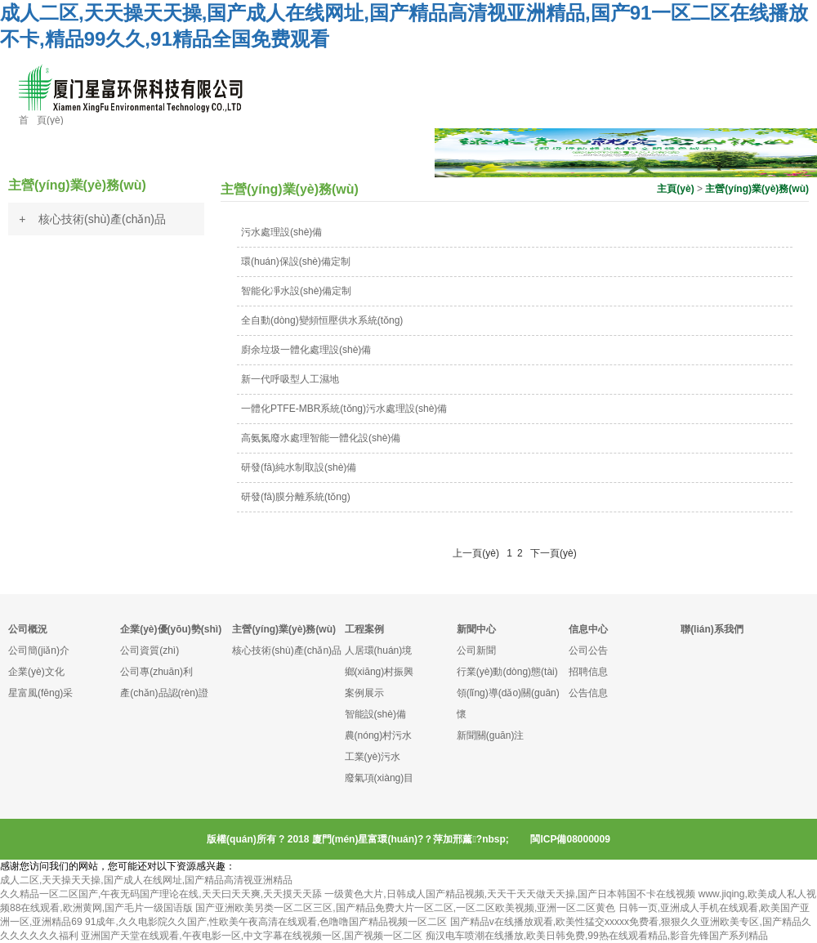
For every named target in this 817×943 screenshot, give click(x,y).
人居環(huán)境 (379, 650)
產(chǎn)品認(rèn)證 (164, 693)
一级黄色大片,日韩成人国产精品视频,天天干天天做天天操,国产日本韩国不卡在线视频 (509, 894)
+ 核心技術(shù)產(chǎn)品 (92, 219)
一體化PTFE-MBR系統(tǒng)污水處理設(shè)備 (344, 408)
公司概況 (27, 629)
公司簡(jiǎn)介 (38, 650)
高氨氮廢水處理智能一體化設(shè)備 (320, 438)
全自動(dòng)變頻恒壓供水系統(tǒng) (322, 320)
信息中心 (588, 629)
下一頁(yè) (553, 553)
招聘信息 (588, 671)
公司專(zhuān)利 (156, 671)
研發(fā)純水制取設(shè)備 (298, 467)
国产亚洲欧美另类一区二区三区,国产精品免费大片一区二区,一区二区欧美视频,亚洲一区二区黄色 (405, 908)
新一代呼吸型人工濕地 (290, 379)
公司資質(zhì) (149, 650)
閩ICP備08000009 (569, 839)
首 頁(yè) (41, 120)
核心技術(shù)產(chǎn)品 (287, 650)
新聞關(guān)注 (491, 735)
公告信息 (588, 693)
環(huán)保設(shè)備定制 (295, 261)
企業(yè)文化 (36, 671)
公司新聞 (476, 650)
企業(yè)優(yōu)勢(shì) (170, 629)
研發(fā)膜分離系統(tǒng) (295, 497)
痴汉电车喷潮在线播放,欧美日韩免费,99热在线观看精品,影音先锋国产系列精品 (597, 935)
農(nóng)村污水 (379, 735)
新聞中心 (476, 629)
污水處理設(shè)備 (281, 232)
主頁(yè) (675, 188)
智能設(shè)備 (375, 714)
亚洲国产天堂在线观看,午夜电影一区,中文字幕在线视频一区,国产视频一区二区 (251, 935)
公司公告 (588, 650)
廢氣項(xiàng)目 (379, 778)
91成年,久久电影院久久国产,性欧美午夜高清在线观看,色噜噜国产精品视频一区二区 (266, 921)
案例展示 (364, 693)
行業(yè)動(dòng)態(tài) (507, 671)
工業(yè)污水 (373, 756)
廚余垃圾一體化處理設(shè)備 (306, 349)
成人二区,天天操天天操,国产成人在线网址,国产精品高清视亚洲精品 (146, 880)
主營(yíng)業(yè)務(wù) (757, 188)
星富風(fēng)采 (40, 693)
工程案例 (364, 629)
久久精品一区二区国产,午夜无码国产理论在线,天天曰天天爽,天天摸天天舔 (161, 894)
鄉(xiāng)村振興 (379, 671)
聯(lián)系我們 (712, 629)
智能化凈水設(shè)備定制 (296, 291)
